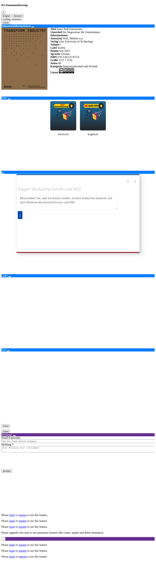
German (65, 53)
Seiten (54, 63)
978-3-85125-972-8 (68, 57)
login (12, 515)
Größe (54, 60)
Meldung (6, 444)
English (6, 16)
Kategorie (56, 66)
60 (59, 63)
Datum (54, 50)
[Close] (3, 12)
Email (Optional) (10, 437)
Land (53, 47)
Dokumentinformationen (16, 25)
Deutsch (18, 16)
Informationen (59, 35)
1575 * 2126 (65, 60)
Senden (7, 472)
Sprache (55, 53)
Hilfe (4, 98)
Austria (61, 47)
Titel (53, 29)
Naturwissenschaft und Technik (80, 66)
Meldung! (6, 434)
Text (3, 349)
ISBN (53, 57)
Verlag (54, 41)
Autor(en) (56, 38)
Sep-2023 (64, 50)
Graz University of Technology (76, 41)
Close (6, 22)
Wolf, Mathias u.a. (73, 38)
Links (4, 275)
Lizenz (54, 72)
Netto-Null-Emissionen (69, 29)
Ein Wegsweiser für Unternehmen (81, 32)
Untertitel (56, 32)
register (22, 515)
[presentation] (27, 463)
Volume (54, 44)
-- (69, 35)
